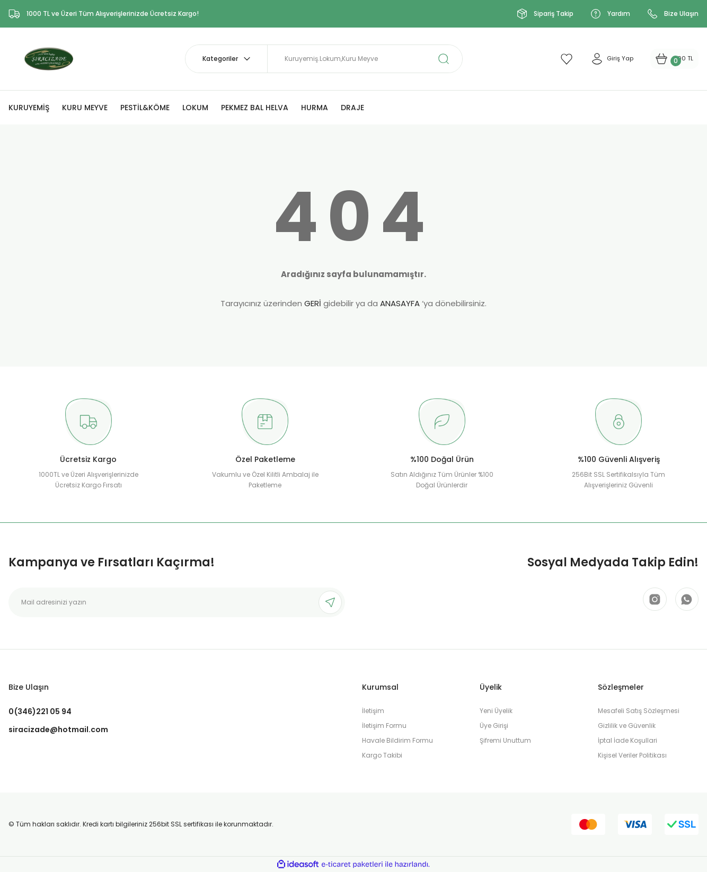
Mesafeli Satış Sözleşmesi (638, 710)
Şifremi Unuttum (505, 740)
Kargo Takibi (382, 755)
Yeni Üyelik (496, 710)
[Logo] (52, 58)
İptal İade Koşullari (627, 740)
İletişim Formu (384, 725)
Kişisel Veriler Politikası (632, 755)
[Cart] (666, 59)
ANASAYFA (400, 303)
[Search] (365, 59)
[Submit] (330, 602)
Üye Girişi (494, 725)
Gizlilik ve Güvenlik (627, 725)
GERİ (312, 303)
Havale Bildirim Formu (397, 740)
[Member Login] (593, 59)
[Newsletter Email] (176, 602)
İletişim (373, 710)
